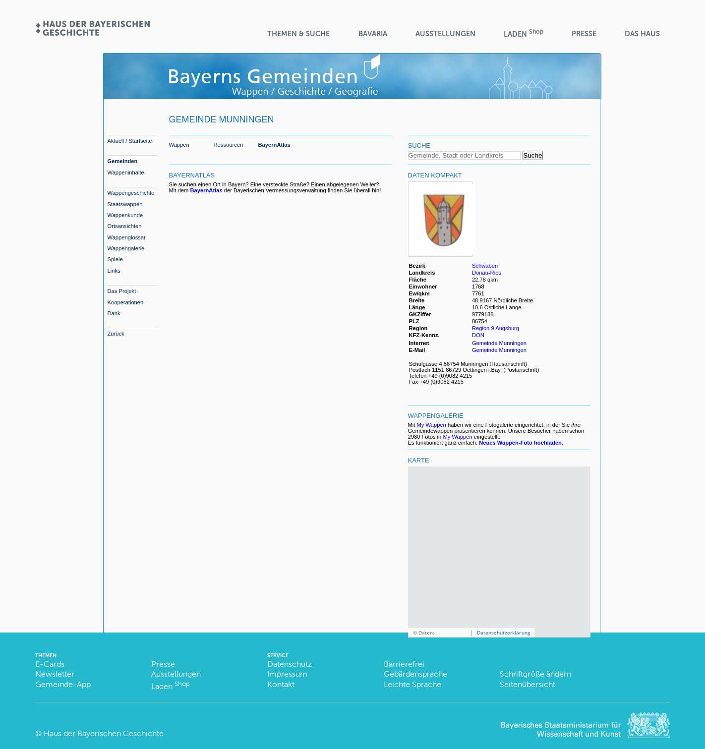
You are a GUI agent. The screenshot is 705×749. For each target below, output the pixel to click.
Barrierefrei (404, 664)
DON (479, 335)
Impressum (287, 674)
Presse (584, 33)
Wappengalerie (126, 248)
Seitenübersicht (527, 684)
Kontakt (280, 684)
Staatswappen (125, 204)
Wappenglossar (127, 237)
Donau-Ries (486, 273)
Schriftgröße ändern (535, 674)
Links (114, 271)
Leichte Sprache (412, 684)
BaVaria (372, 33)
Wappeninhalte (126, 172)
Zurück (116, 334)
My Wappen (431, 425)
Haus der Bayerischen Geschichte (104, 733)
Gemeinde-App (63, 684)
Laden (523, 33)
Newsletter (54, 674)
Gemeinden (123, 161)
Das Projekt (122, 291)
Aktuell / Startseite (130, 141)
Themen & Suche (298, 33)
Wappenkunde (125, 215)
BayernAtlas (274, 145)
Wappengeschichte (131, 193)
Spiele (115, 259)
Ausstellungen (445, 33)
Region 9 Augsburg (495, 328)
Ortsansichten (125, 226)
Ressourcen (228, 145)
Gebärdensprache (415, 674)
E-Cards (49, 664)
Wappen (179, 145)
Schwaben (485, 266)
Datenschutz (289, 664)
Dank (114, 313)
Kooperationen (126, 302)
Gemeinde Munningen (499, 343)
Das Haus (642, 33)
